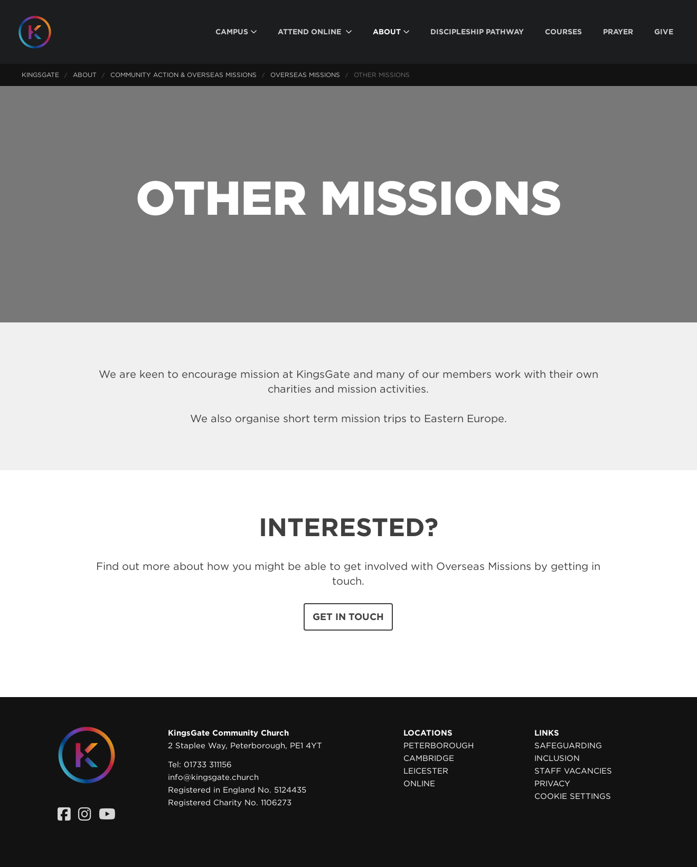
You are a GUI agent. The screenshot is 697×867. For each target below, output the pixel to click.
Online (419, 783)
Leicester (425, 771)
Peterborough (438, 745)
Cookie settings (572, 796)
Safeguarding (568, 745)
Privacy (552, 783)
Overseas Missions (305, 75)
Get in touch (348, 616)
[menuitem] (236, 32)
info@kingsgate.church (213, 777)
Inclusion (557, 758)
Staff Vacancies (573, 771)
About (85, 75)
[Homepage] (42, 32)
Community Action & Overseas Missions (183, 75)
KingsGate (40, 75)
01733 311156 (208, 764)
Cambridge (428, 758)
